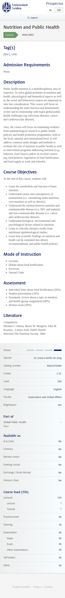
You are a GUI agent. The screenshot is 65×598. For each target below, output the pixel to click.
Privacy (37, 587)
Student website (21, 587)
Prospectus (54, 3)
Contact (48, 587)
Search (34, 17)
